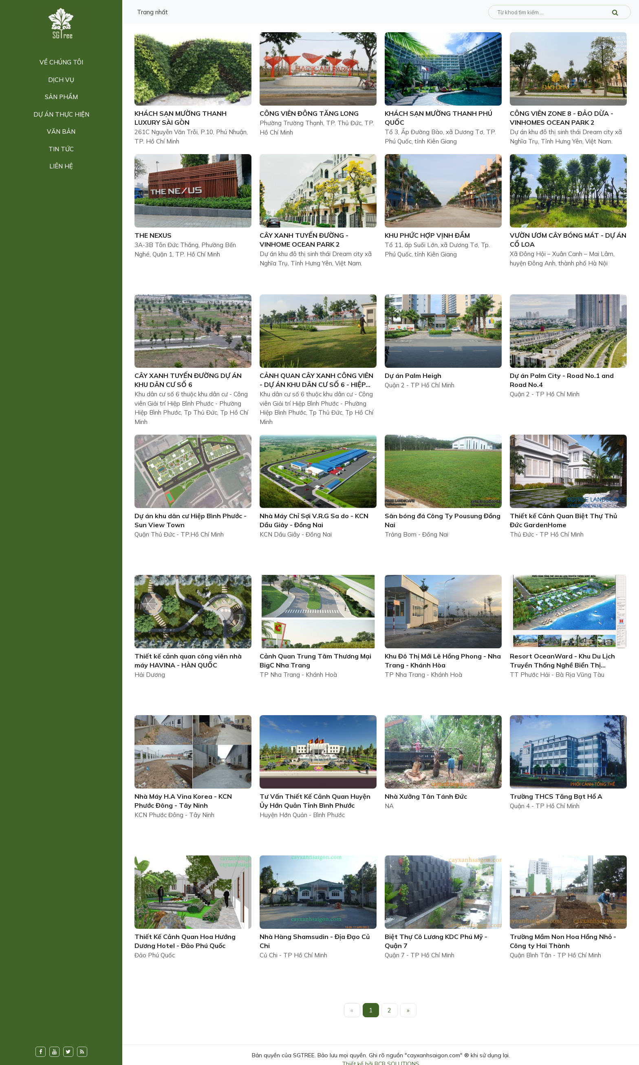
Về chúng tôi (61, 62)
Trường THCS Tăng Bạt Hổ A (556, 796)
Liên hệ (61, 166)
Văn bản (61, 131)
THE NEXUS (153, 235)
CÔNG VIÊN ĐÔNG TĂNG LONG (309, 113)
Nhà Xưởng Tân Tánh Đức (426, 796)
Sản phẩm (61, 97)
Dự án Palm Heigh (413, 375)
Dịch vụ (61, 80)
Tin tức (61, 149)
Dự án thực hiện (61, 114)
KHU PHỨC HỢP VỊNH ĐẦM (427, 235)
